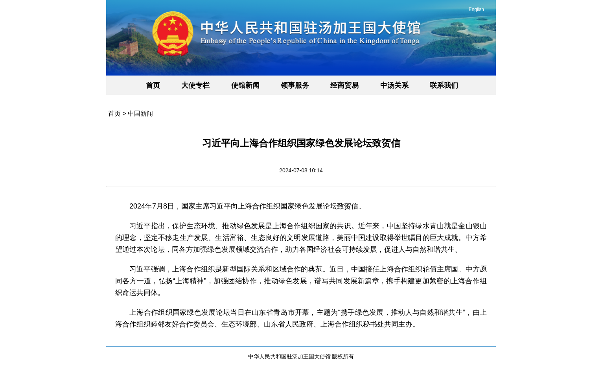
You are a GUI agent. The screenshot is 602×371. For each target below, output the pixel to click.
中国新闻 (140, 113)
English (476, 9)
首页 (153, 85)
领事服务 (295, 85)
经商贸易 (344, 85)
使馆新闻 (245, 85)
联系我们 (444, 85)
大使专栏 (195, 85)
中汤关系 (394, 85)
